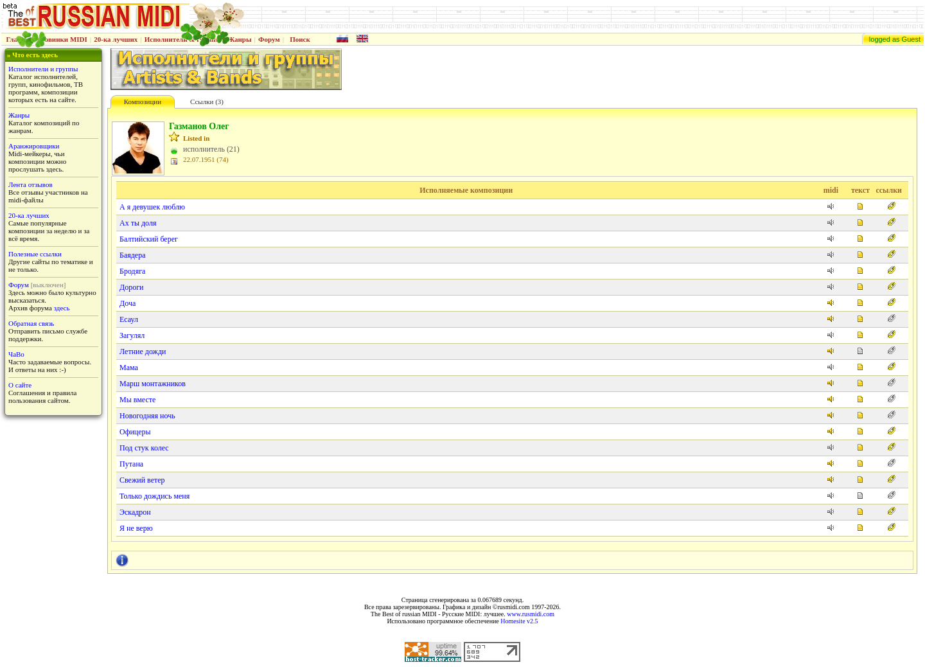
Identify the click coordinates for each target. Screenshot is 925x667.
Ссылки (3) (207, 101)
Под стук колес (144, 447)
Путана (131, 463)
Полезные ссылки (35, 254)
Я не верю (136, 528)
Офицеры (135, 431)
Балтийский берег (148, 239)
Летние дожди (142, 351)
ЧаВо (16, 354)
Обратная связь (31, 323)
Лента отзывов (30, 184)
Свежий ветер (142, 480)
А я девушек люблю (152, 206)
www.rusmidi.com (530, 614)
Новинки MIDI (63, 39)
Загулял (132, 335)
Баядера (132, 255)
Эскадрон (135, 512)
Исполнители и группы (43, 69)
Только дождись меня (154, 496)
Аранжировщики (33, 146)
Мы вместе (137, 399)
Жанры (239, 39)
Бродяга (132, 271)
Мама (128, 367)
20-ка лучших (115, 39)
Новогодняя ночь (147, 415)
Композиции (142, 101)
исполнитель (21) (211, 149)
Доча (127, 303)
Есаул (128, 319)
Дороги (131, 287)
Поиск (300, 39)
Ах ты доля (137, 222)
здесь (62, 308)
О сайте (19, 385)
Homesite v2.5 (519, 621)
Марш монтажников (152, 383)
